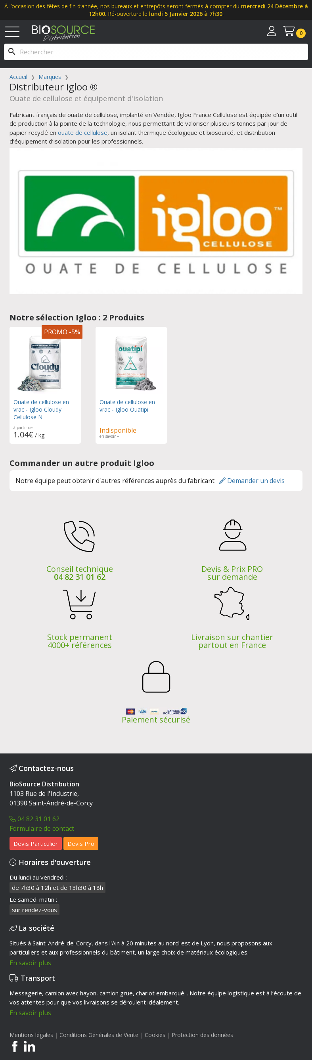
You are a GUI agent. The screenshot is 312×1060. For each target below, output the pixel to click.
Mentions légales (31, 1035)
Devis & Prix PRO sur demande (232, 573)
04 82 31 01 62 (79, 576)
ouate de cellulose (82, 132)
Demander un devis (252, 480)
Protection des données (202, 1035)
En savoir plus (30, 962)
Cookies (156, 1035)
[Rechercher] (156, 52)
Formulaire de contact (42, 828)
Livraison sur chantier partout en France (232, 641)
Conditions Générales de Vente (98, 1035)
